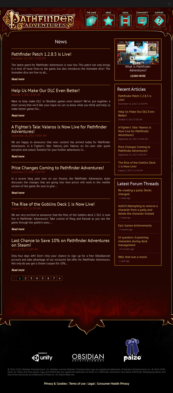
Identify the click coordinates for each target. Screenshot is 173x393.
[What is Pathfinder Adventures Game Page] (138, 53)
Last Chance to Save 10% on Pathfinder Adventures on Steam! (60, 243)
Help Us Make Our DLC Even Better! (45, 90)
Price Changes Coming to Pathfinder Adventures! (57, 168)
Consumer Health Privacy (113, 383)
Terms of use (77, 383)
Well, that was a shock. (132, 257)
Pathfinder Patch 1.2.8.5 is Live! (41, 54)
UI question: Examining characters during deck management (133, 241)
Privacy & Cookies (55, 383)
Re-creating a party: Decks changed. (135, 192)
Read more (17, 79)
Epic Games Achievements (135, 225)
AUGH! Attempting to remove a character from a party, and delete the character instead (138, 209)
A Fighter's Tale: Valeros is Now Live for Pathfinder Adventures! (59, 129)
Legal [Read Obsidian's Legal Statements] (91, 383)
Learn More (138, 76)
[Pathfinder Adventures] (39, 20)
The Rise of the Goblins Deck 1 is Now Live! (53, 204)
